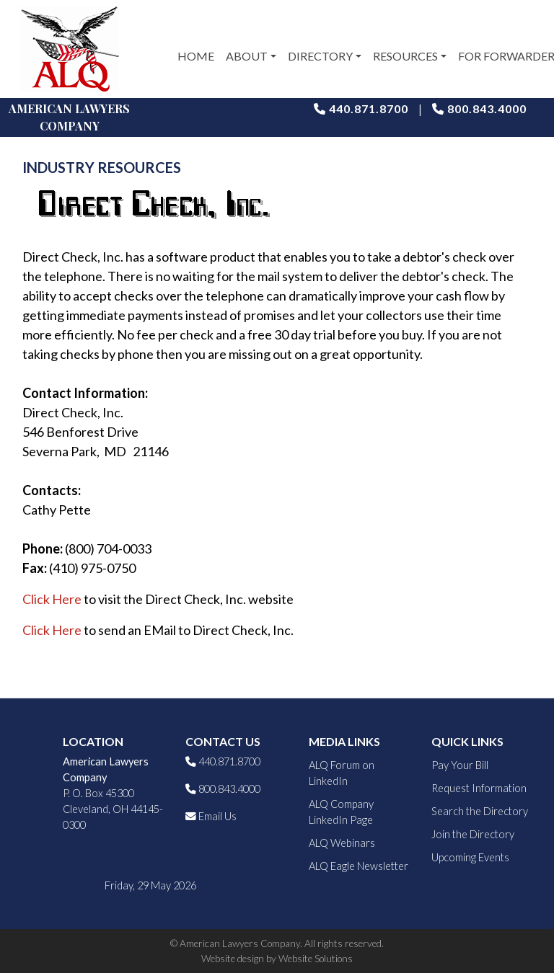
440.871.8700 (361, 108)
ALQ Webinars (342, 843)
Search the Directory (479, 811)
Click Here (52, 599)
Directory (320, 56)
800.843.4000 (479, 108)
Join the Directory (472, 834)
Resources (405, 56)
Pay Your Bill (459, 765)
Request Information (479, 788)
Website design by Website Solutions (277, 958)
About (247, 56)
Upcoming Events (470, 857)
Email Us (211, 816)
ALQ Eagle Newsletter (358, 866)
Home (195, 56)
